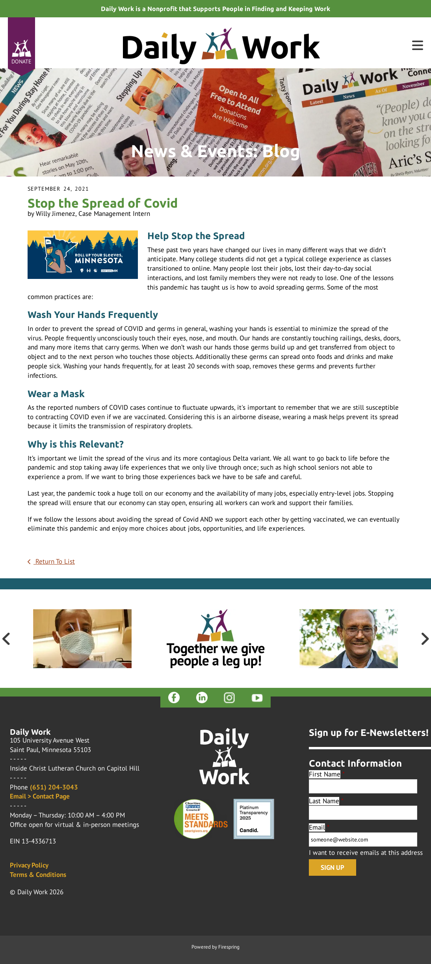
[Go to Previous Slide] (6, 638)
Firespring (229, 947)
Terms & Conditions (38, 874)
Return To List (54, 561)
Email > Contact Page (40, 796)
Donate (21, 61)
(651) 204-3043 (54, 787)
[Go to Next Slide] (425, 638)
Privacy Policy (29, 865)
